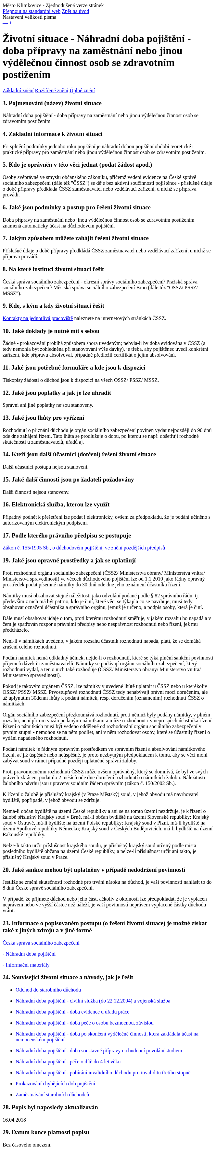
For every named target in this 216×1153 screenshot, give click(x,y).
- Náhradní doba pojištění (29, 954)
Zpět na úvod (75, 11)
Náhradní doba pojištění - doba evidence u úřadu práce (72, 1011)
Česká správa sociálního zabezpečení (41, 943)
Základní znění (18, 90)
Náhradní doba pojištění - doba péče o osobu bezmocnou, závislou (85, 1023)
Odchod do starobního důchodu (48, 989)
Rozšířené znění (52, 90)
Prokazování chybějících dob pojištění (55, 1083)
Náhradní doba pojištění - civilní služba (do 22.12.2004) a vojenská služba (93, 1000)
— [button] (5, 23)
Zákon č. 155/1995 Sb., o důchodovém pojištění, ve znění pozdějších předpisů (84, 547)
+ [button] (10, 23)
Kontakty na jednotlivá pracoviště (38, 318)
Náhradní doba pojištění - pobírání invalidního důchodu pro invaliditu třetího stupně (103, 1072)
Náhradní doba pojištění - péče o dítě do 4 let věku (68, 1061)
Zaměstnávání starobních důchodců (52, 1094)
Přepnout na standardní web (31, 11)
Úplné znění (82, 90)
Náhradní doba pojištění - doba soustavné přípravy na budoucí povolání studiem (99, 1050)
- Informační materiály (26, 965)
